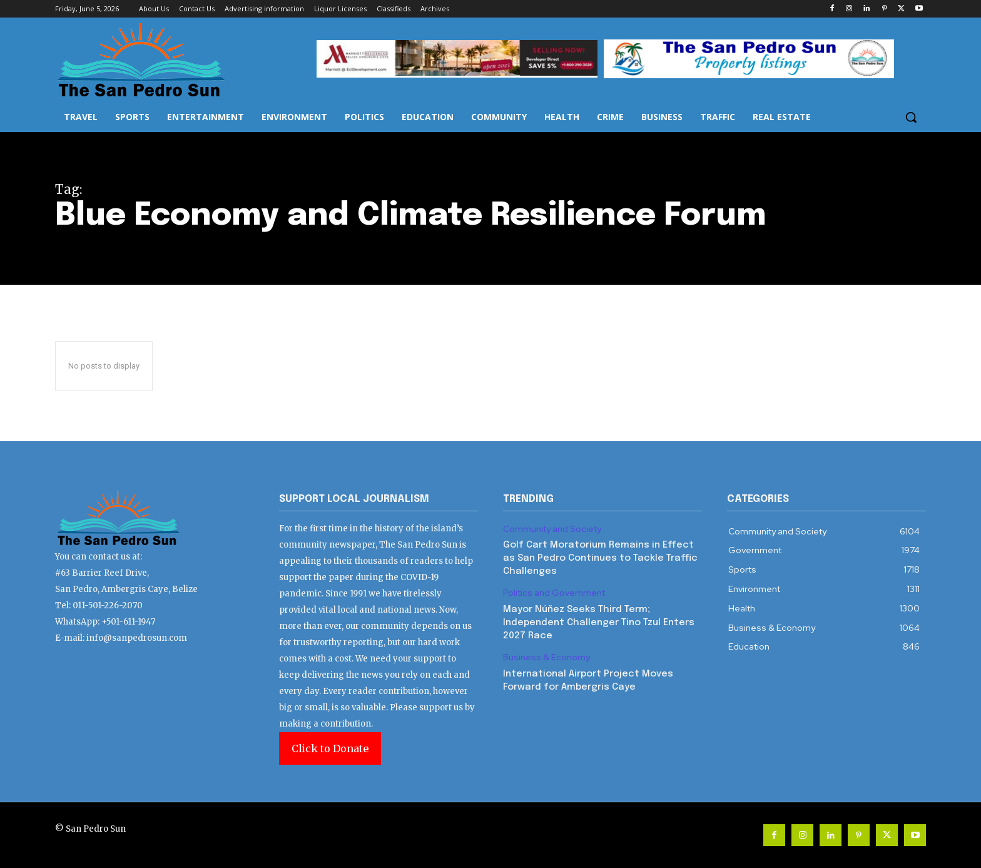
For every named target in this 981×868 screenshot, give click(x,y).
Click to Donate (330, 748)
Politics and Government (554, 593)
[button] (911, 117)
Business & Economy (546, 657)
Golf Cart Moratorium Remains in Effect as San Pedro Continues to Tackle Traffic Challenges (600, 558)
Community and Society (552, 529)
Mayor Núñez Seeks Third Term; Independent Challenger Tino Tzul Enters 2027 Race (598, 623)
